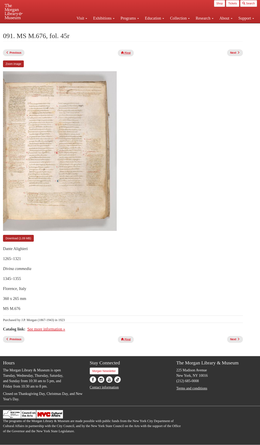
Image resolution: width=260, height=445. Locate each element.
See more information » (46, 329)
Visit (82, 18)
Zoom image (13, 63)
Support (246, 18)
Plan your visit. (82, 27)
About (225, 18)
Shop (219, 3)
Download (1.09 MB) (18, 238)
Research (204, 18)
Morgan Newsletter (104, 371)
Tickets (232, 3)
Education (154, 18)
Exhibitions (104, 18)
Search (248, 3)
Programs (130, 18)
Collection (180, 18)
